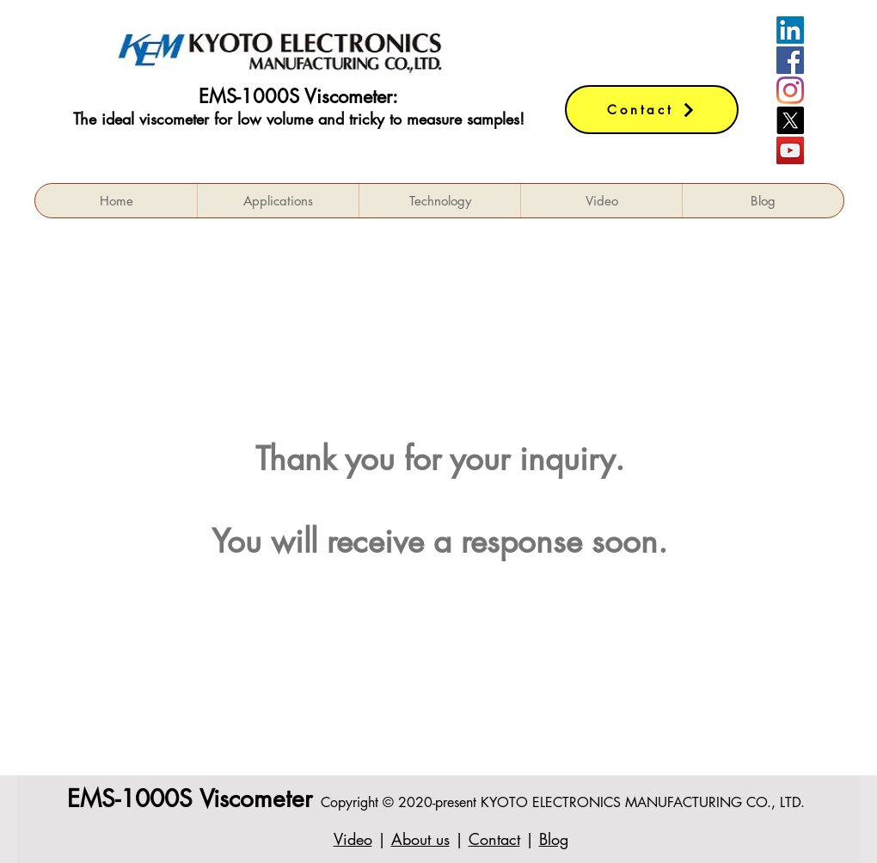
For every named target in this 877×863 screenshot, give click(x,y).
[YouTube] (790, 150)
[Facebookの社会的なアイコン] (790, 60)
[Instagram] (790, 90)
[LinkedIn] (790, 30)
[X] (790, 120)
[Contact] (652, 109)
